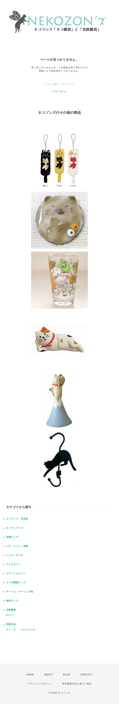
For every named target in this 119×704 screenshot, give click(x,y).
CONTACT (86, 674)
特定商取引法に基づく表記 (77, 683)
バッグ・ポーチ (14, 555)
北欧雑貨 (11, 609)
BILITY (10, 615)
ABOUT (48, 674)
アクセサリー (13, 564)
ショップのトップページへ (59, 84)
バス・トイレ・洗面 (17, 546)
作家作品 (11, 624)
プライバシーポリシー (39, 683)
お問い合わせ (59, 91)
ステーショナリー (16, 573)
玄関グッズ (12, 537)
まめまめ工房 (27, 629)
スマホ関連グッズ (16, 582)
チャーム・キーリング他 (19, 591)
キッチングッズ (14, 528)
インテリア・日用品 (17, 519)
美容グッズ (12, 600)
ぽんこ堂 (11, 629)
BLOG (66, 674)
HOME (30, 674)
